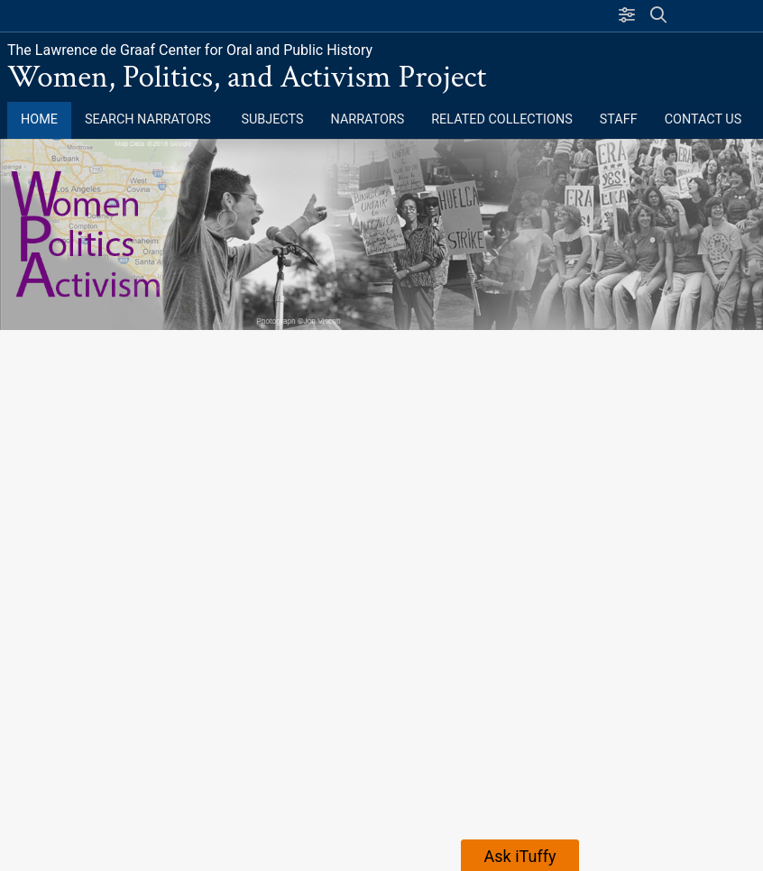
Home (39, 119)
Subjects (272, 119)
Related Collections (502, 119)
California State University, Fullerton (158, 15)
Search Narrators (149, 119)
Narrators (368, 119)
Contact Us (703, 119)
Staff (619, 119)
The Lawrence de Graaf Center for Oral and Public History (189, 50)
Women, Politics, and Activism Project (246, 77)
